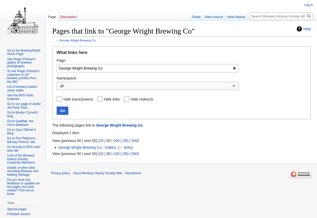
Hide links (112, 99)
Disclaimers (133, 173)
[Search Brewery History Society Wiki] (281, 16)
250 (125, 141)
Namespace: (67, 78)
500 (134, 141)
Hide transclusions (78, 99)
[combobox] (148, 68)
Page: (61, 60)
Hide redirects (142, 99)
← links (125, 147)
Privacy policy (60, 173)
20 (102, 141)
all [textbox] (62, 86)
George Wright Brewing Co (77, 40)
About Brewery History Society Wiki (97, 173)
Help (307, 29)
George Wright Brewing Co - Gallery (87, 147)
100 (117, 141)
